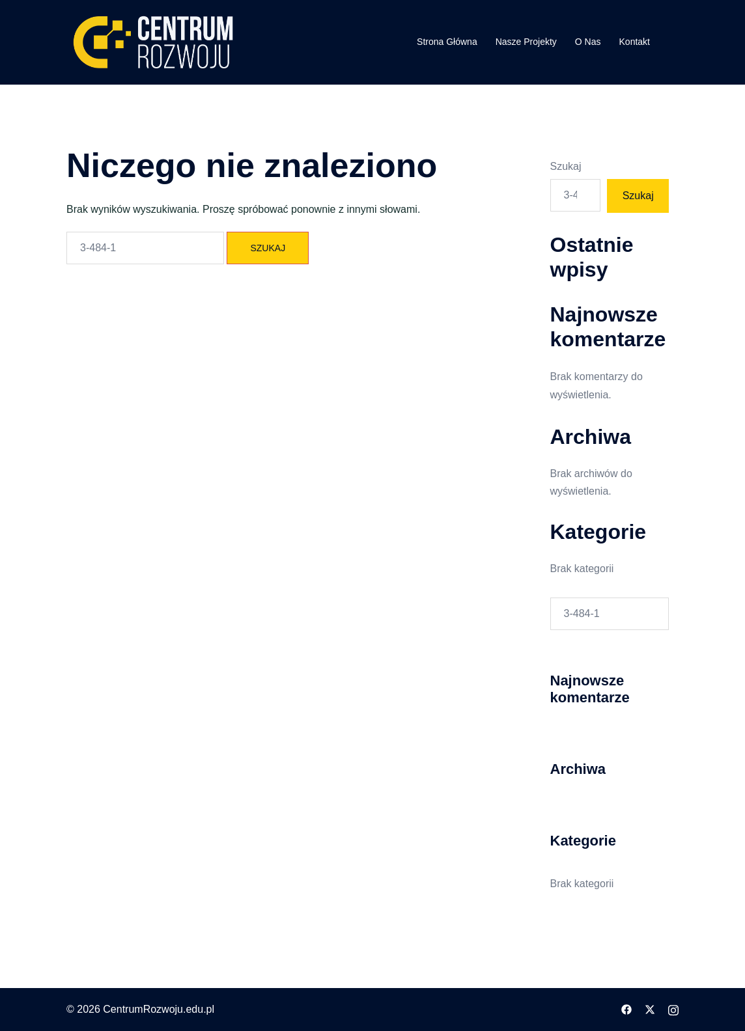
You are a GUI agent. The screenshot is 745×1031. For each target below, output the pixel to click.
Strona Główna (447, 41)
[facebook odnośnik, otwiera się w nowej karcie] (626, 1009)
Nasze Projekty (526, 41)
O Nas (588, 41)
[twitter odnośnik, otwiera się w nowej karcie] (650, 1009)
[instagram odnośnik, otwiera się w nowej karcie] (673, 1009)
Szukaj (566, 166)
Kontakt (634, 41)
